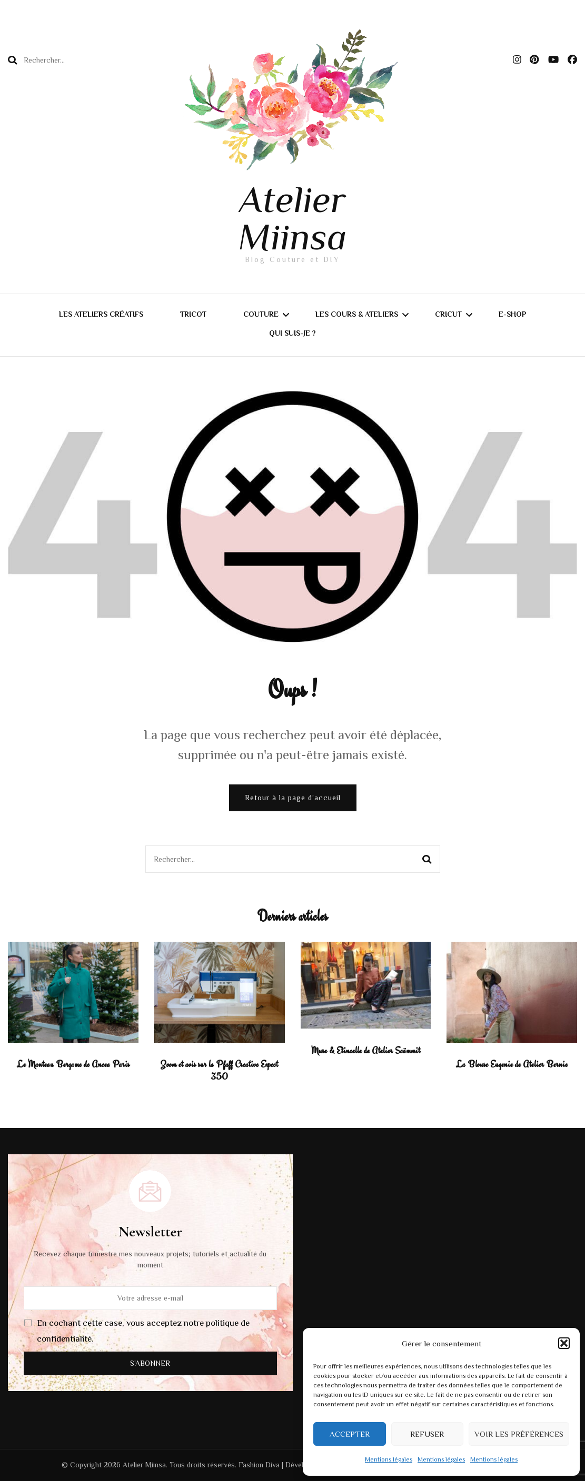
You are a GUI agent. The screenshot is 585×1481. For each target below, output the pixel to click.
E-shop (512, 314)
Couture (261, 314)
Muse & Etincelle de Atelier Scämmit (365, 1050)
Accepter (350, 1433)
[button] (564, 1343)
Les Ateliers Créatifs (101, 314)
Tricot (193, 314)
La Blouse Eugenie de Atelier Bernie (512, 1064)
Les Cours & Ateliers (356, 314)
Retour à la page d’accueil (293, 797)
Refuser (427, 1433)
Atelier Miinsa (292, 218)
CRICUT (448, 314)
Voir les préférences (518, 1433)
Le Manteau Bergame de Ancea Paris (73, 1064)
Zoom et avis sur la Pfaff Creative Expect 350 (219, 1070)
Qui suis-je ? (292, 333)
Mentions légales (388, 1459)
